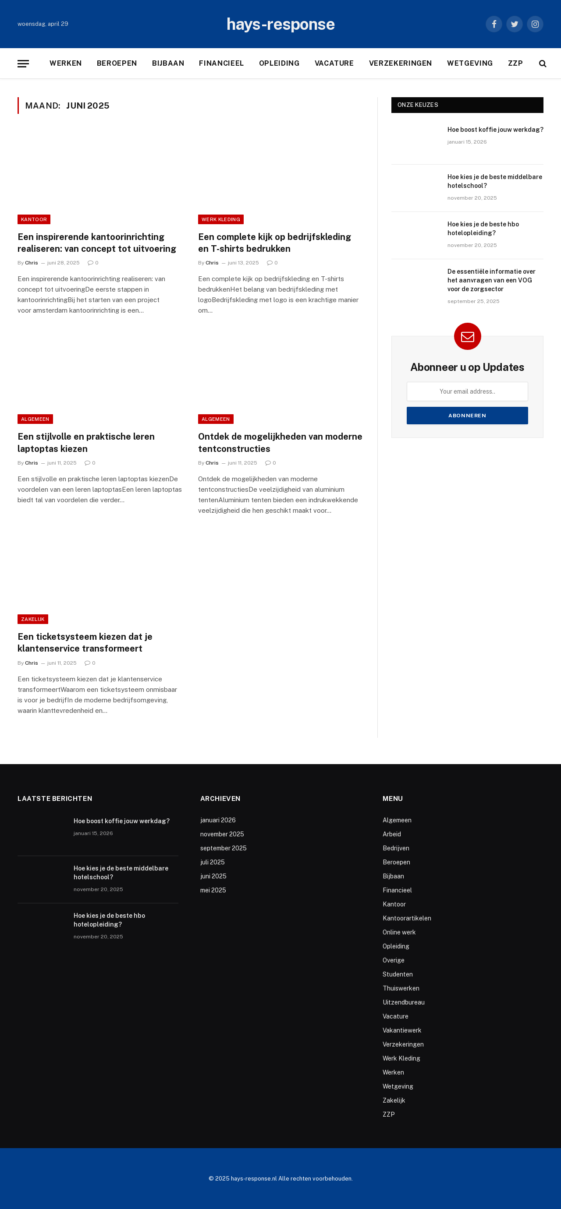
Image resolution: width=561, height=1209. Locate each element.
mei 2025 (213, 890)
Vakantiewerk (402, 1030)
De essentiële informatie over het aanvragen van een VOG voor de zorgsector (491, 280)
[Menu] (23, 64)
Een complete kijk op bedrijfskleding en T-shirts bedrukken (274, 243)
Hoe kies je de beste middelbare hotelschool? (494, 181)
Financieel (221, 63)
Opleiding (279, 63)
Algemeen (35, 419)
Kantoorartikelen (407, 918)
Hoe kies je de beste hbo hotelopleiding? (483, 228)
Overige (394, 960)
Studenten (398, 974)
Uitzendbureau (404, 1002)
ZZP (515, 63)
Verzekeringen (400, 63)
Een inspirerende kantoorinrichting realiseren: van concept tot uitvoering (97, 243)
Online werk (399, 932)
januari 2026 (218, 820)
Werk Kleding (221, 219)
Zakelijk (33, 619)
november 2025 (222, 834)
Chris (31, 263)
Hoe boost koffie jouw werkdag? (495, 129)
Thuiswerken (401, 988)
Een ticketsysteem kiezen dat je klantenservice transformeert (85, 642)
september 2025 (223, 848)
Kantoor (34, 219)
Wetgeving (470, 63)
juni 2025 (213, 876)
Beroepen (117, 63)
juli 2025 (212, 862)
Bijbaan (168, 63)
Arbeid (392, 834)
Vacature (334, 63)
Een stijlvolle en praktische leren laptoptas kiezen (86, 442)
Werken (66, 63)
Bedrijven (396, 848)
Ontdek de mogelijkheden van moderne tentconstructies (280, 442)
